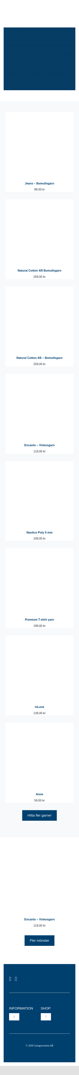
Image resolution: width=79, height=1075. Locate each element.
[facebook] (10, 979)
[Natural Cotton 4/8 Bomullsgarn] (39, 201)
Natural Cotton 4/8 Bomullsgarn (39, 270)
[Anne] (39, 725)
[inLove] (39, 638)
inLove (39, 706)
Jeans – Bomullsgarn (39, 183)
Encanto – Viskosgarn (39, 445)
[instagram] (16, 979)
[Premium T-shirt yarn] (39, 550)
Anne (39, 794)
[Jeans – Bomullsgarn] (39, 114)
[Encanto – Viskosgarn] (39, 376)
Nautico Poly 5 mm (39, 532)
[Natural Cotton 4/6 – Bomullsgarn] (39, 288)
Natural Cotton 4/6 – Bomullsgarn (39, 357)
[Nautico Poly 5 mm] (39, 463)
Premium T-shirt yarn (39, 619)
